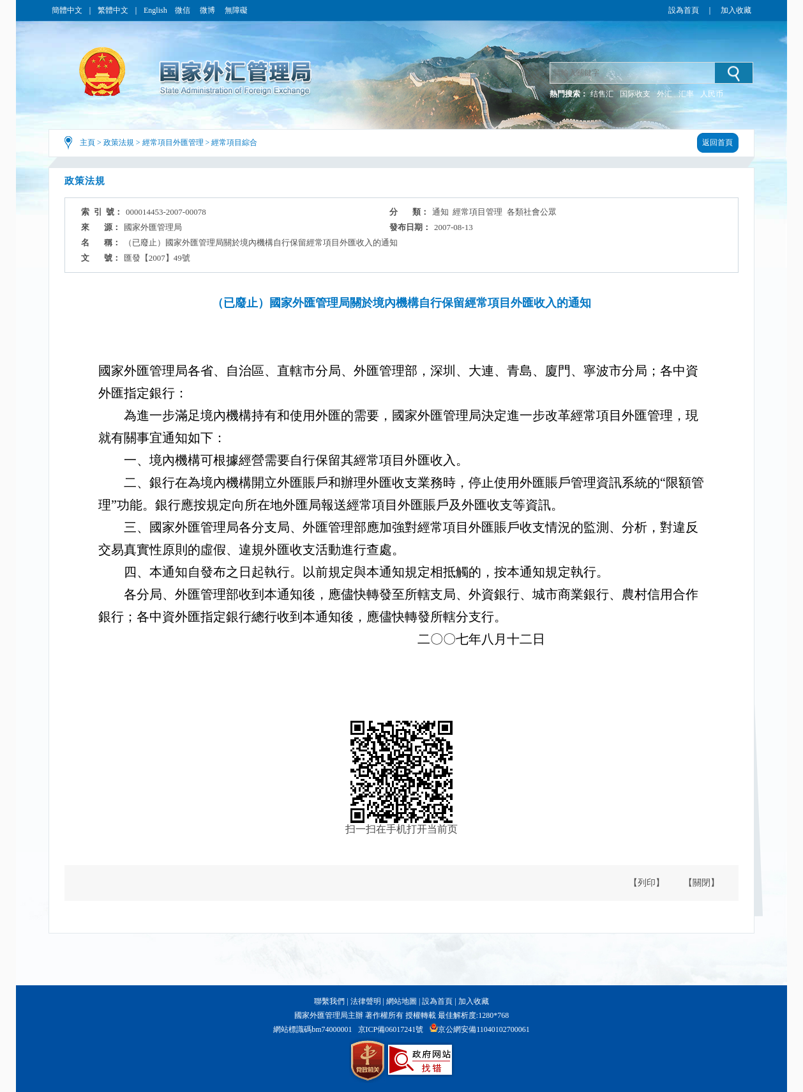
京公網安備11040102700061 (484, 1029)
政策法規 (118, 142)
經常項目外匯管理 (173, 142)
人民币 (711, 93)
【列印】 (646, 883)
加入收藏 (736, 10)
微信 (183, 10)
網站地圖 (401, 1001)
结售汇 (601, 93)
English (155, 10)
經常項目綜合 (234, 142)
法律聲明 (365, 1001)
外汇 (664, 93)
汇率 (686, 93)
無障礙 (236, 10)
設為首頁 (683, 10)
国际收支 (635, 93)
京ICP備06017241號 (391, 1029)
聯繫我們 (329, 1001)
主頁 (87, 142)
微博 (208, 10)
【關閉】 (701, 883)
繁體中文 (113, 10)
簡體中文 (67, 10)
